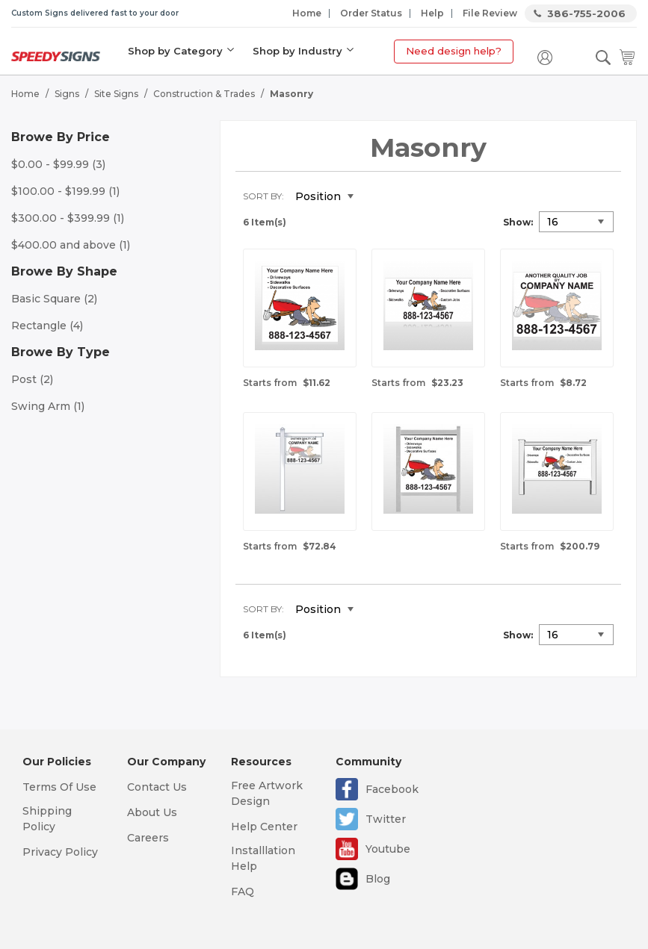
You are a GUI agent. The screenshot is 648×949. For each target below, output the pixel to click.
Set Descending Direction (376, 197)
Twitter (385, 819)
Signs (67, 93)
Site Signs (116, 93)
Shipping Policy (47, 818)
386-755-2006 (586, 13)
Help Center (264, 826)
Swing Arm (47, 406)
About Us (152, 812)
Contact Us (157, 787)
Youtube (387, 849)
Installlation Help (263, 858)
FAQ (242, 891)
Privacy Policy (60, 852)
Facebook (392, 789)
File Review (490, 13)
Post (32, 379)
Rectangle (47, 325)
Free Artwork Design (267, 793)
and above (70, 244)
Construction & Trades (204, 93)
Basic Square (54, 298)
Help (432, 13)
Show (517, 222)
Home (306, 13)
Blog (377, 879)
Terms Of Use (59, 787)
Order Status (371, 13)
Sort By (262, 196)
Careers (148, 837)
